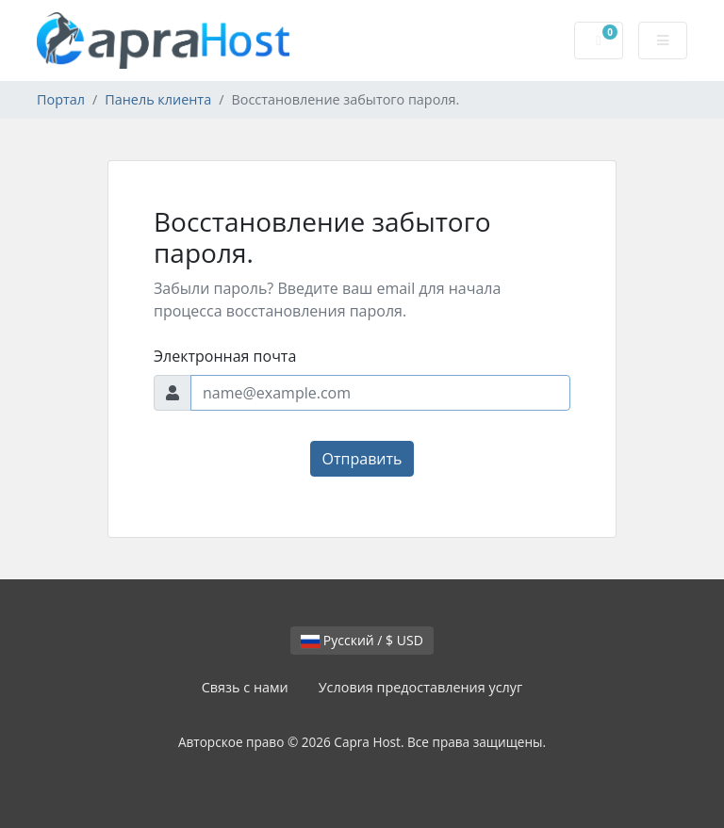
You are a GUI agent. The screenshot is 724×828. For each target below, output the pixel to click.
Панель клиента (158, 99)
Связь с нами (245, 687)
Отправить (362, 458)
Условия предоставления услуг (421, 687)
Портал (61, 99)
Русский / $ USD (362, 640)
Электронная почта (225, 356)
